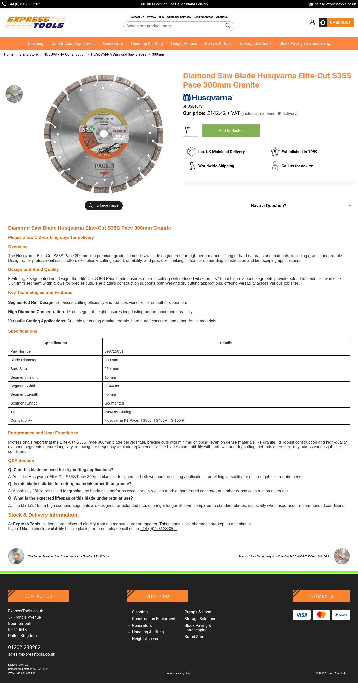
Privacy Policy (156, 17)
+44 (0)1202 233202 (158, 528)
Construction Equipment (73, 43)
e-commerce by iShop (179, 673)
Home (9, 54)
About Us (222, 17)
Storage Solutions (256, 43)
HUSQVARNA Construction (62, 54)
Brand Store (27, 54)
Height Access (184, 43)
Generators (113, 43)
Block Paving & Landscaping (305, 43)
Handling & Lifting (147, 43)
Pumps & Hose (218, 43)
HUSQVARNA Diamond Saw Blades (116, 54)
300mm (156, 54)
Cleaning (35, 43)
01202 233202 (24, 647)
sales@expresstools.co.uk (31, 654)
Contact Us (137, 17)
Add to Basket (231, 130)
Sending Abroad (204, 17)
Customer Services (179, 17)
